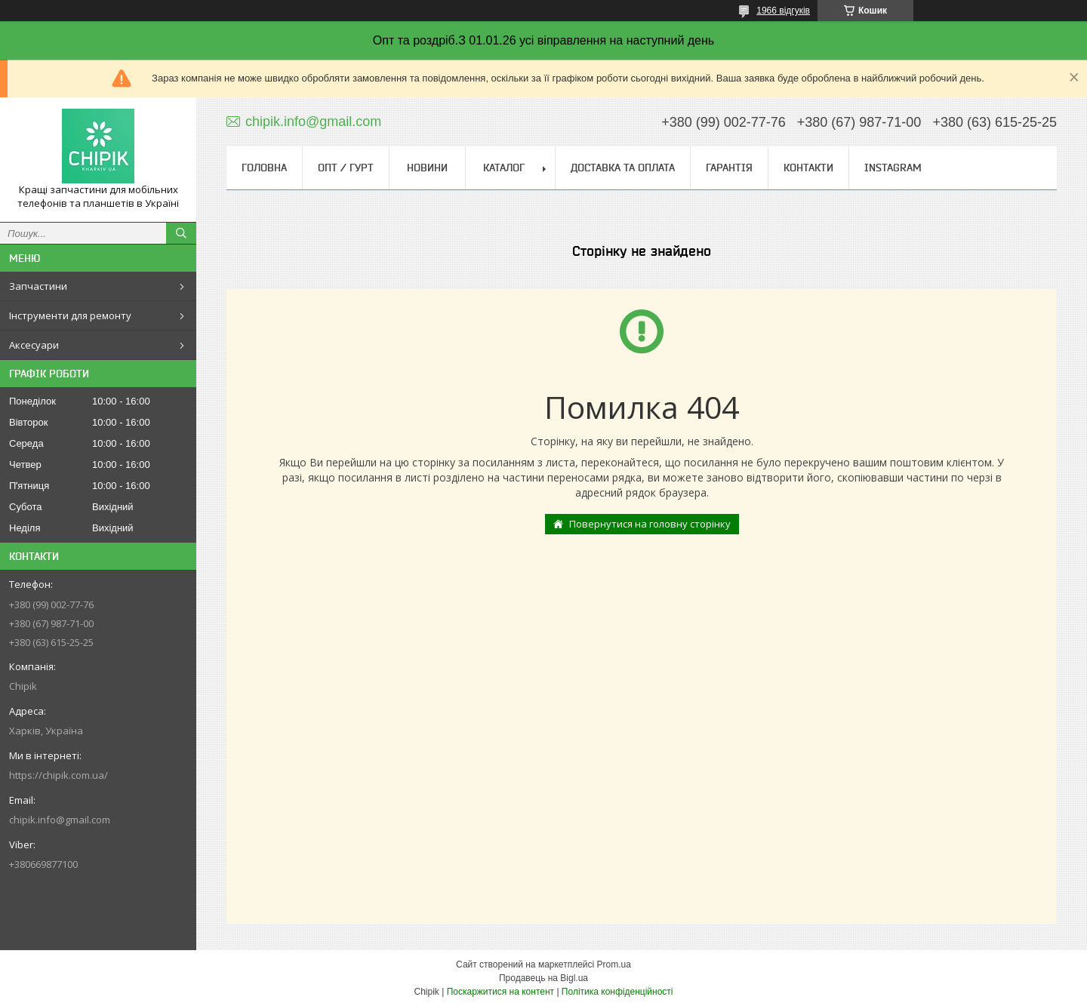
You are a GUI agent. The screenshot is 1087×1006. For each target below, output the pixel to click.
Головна (264, 168)
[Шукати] (181, 233)
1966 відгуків (783, 10)
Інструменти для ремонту (70, 315)
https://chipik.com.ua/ (58, 775)
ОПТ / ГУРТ (346, 168)
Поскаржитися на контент (500, 991)
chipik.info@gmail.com (59, 819)
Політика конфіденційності (617, 991)
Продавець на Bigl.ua (543, 978)
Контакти (808, 168)
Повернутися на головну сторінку (650, 524)
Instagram (893, 168)
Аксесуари (34, 345)
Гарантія (729, 168)
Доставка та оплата (623, 168)
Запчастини (38, 286)
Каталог (504, 168)
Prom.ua (614, 964)
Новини (427, 168)
